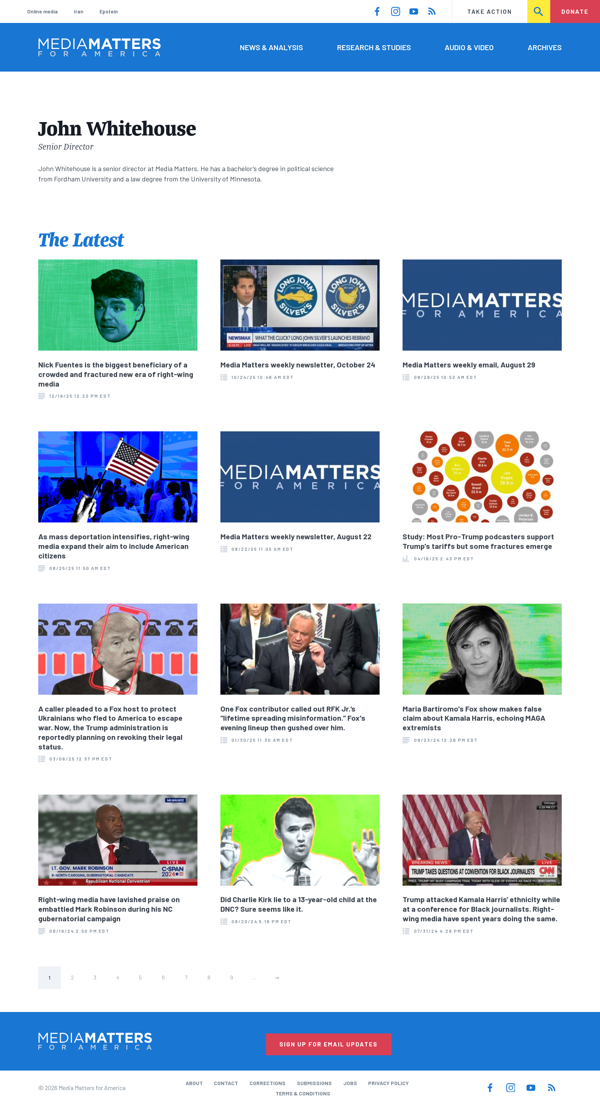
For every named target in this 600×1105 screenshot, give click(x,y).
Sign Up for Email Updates (328, 1044)
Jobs (350, 1083)
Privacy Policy (388, 1083)
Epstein (108, 11)
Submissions (314, 1083)
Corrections (267, 1083)
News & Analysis (271, 47)
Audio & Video (469, 47)
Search (539, 11)
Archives (545, 47)
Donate (575, 11)
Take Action (489, 11)
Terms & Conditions (303, 1093)
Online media (42, 11)
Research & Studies (374, 47)
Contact (226, 1083)
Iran (78, 11)
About (194, 1083)
